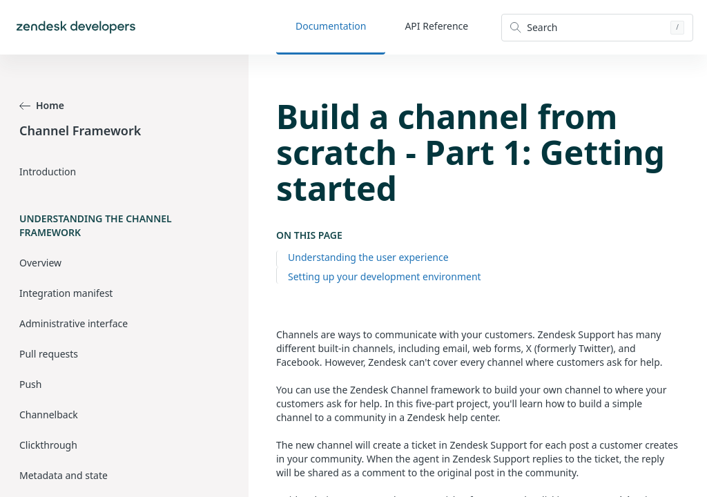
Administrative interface (73, 323)
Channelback (48, 414)
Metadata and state (63, 475)
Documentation (331, 25)
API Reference (436, 25)
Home (41, 105)
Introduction (47, 171)
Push (30, 384)
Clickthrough (48, 444)
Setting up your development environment (384, 276)
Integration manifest (66, 293)
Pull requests (48, 353)
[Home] (76, 27)
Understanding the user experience (368, 257)
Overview (40, 262)
